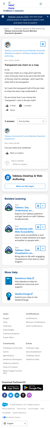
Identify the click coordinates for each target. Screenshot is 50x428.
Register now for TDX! (18, 16)
